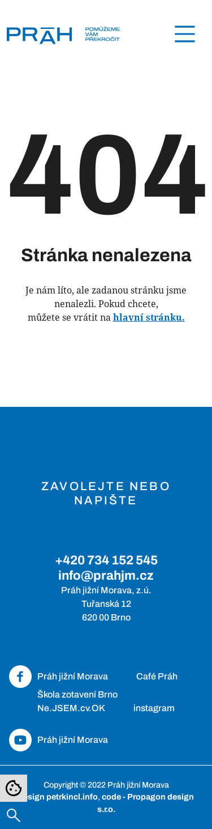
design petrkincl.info (58, 796)
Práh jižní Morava (72, 676)
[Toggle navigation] (185, 34)
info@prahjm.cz (106, 575)
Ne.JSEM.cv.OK (71, 708)
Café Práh (157, 676)
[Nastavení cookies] (13, 788)
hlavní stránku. (149, 317)
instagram (154, 708)
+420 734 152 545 (106, 560)
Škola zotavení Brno (77, 694)
